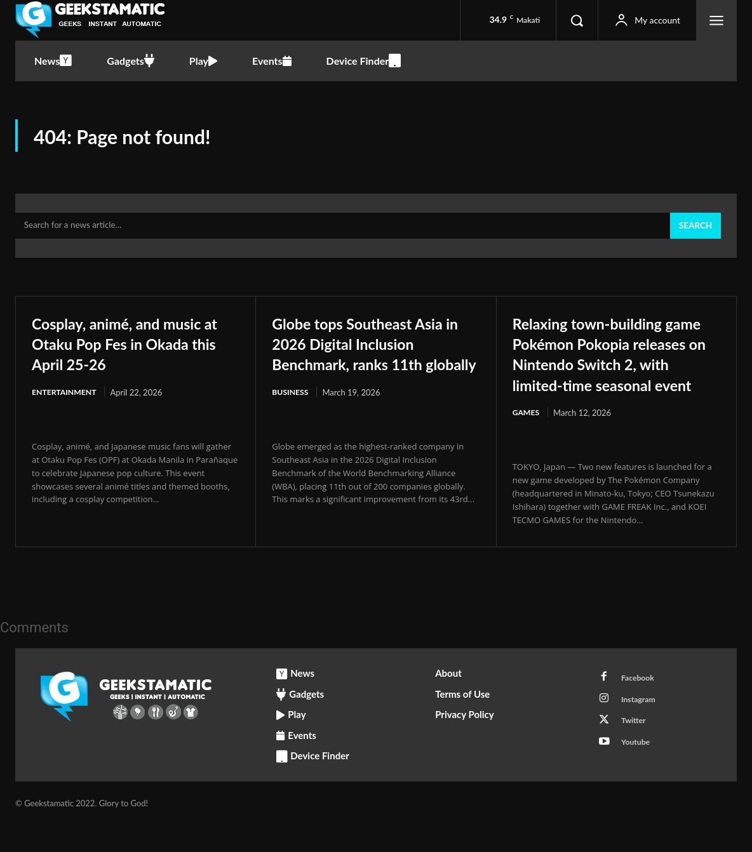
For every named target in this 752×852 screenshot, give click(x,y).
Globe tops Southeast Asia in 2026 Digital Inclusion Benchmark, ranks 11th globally (376, 359)
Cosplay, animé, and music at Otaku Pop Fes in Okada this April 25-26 (135, 349)
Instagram (641, 729)
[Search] (694, 232)
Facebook (640, 706)
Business (291, 419)
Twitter (636, 753)
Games (527, 439)
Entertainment (66, 399)
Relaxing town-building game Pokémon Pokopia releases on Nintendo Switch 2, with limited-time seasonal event (607, 370)
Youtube (638, 776)
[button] (576, 20)
